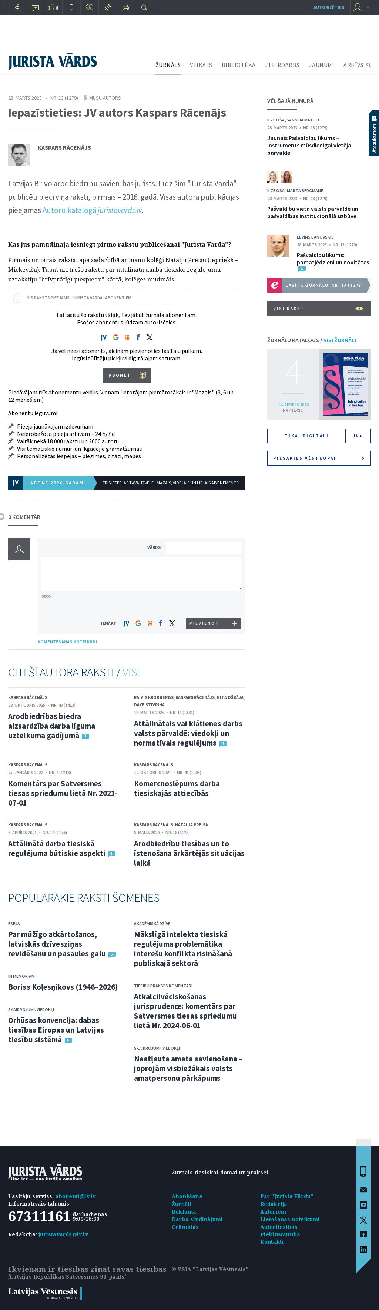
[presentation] (204, 603)
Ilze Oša (276, 120)
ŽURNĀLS (168, 65)
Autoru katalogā (92, 210)
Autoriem (273, 1211)
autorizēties (328, 7)
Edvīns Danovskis (315, 237)
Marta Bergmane (305, 190)
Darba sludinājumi (197, 1219)
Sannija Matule (303, 120)
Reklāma (184, 1211)
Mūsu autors (105, 97)
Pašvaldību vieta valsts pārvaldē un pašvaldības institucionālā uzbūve (312, 212)
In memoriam (21, 976)
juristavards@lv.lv (63, 1234)
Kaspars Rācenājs (64, 147)
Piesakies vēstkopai (318, 458)
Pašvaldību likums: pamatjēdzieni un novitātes (333, 258)
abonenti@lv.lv (76, 1196)
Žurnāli (182, 1203)
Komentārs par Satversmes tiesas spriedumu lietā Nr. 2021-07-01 (63, 793)
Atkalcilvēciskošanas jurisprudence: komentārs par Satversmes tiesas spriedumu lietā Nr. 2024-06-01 (185, 1010)
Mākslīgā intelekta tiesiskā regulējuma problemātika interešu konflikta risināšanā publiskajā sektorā (183, 948)
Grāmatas (185, 1226)
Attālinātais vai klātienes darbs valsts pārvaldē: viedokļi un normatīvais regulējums (188, 733)
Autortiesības (279, 1226)
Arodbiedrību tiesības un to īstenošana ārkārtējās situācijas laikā (189, 853)
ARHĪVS (353, 65)
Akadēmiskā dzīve (152, 923)
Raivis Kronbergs (154, 697)
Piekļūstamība (280, 1234)
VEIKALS (201, 65)
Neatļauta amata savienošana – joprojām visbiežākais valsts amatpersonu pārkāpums (188, 1068)
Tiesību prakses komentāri (163, 986)
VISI (131, 672)
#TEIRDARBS (282, 65)
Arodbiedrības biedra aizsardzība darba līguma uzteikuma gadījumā (51, 725)
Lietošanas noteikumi (290, 1219)
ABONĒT (120, 375)
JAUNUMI (322, 65)
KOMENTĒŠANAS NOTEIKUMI (67, 641)
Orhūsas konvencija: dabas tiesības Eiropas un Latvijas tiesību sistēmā (56, 1029)
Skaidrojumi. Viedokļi (31, 1009)
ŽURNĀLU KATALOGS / (311, 340)
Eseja (14, 923)
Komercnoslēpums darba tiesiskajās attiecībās (177, 788)
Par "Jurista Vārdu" (286, 1196)
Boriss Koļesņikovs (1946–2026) (63, 987)
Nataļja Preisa (191, 824)
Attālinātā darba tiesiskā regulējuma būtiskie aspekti (56, 848)
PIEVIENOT (204, 623)
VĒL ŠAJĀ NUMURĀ (290, 100)
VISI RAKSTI (318, 308)
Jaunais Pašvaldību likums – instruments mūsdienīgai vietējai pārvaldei (310, 145)
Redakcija (274, 1203)
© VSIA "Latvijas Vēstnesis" (210, 1269)
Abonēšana (187, 1196)
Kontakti (272, 1241)
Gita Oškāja (230, 697)
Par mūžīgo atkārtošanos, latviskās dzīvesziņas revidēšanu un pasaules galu (57, 944)
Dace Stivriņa (149, 704)
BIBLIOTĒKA (239, 65)
